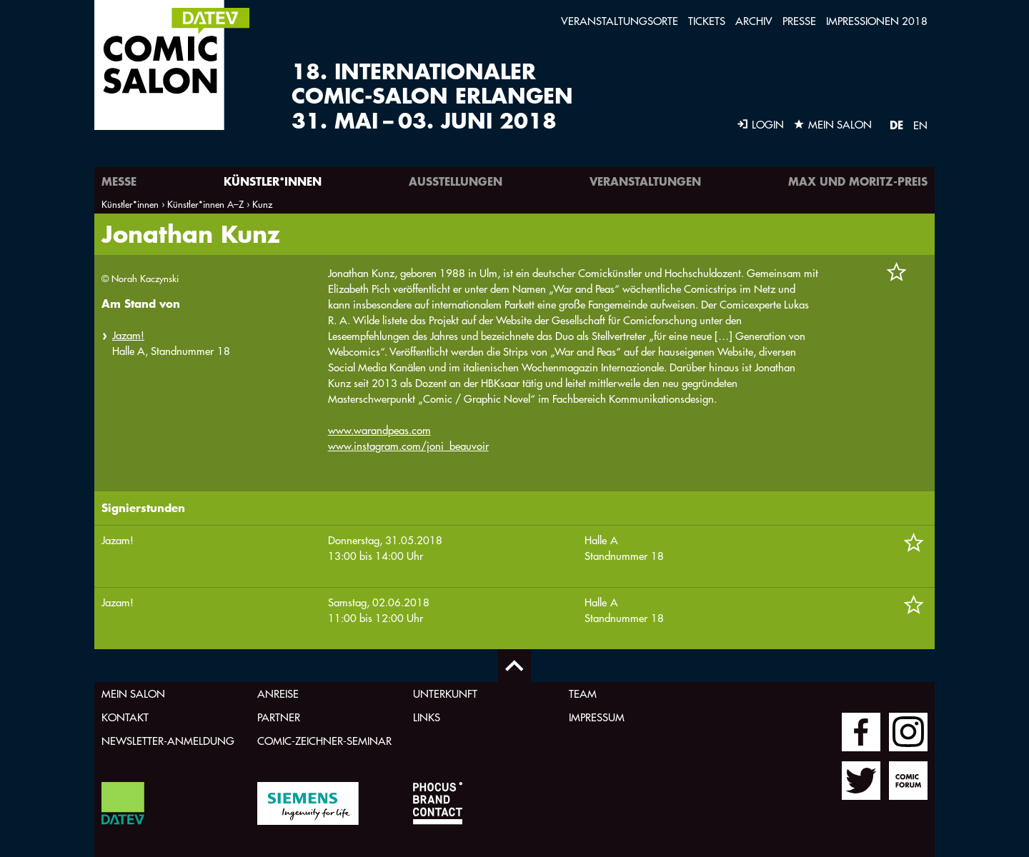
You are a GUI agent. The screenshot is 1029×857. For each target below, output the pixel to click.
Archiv (753, 21)
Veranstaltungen (645, 181)
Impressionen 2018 (877, 21)
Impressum (597, 717)
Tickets (706, 21)
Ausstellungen (455, 181)
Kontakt (125, 717)
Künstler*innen (273, 181)
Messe (118, 181)
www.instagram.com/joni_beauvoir (408, 446)
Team (583, 694)
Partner (278, 717)
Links (426, 717)
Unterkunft (445, 694)
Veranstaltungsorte (619, 21)
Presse (799, 21)
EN (920, 125)
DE (896, 124)
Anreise (278, 694)
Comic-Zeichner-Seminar (324, 741)
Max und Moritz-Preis (858, 181)
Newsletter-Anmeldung (167, 741)
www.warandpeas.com (379, 430)
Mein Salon (133, 694)
